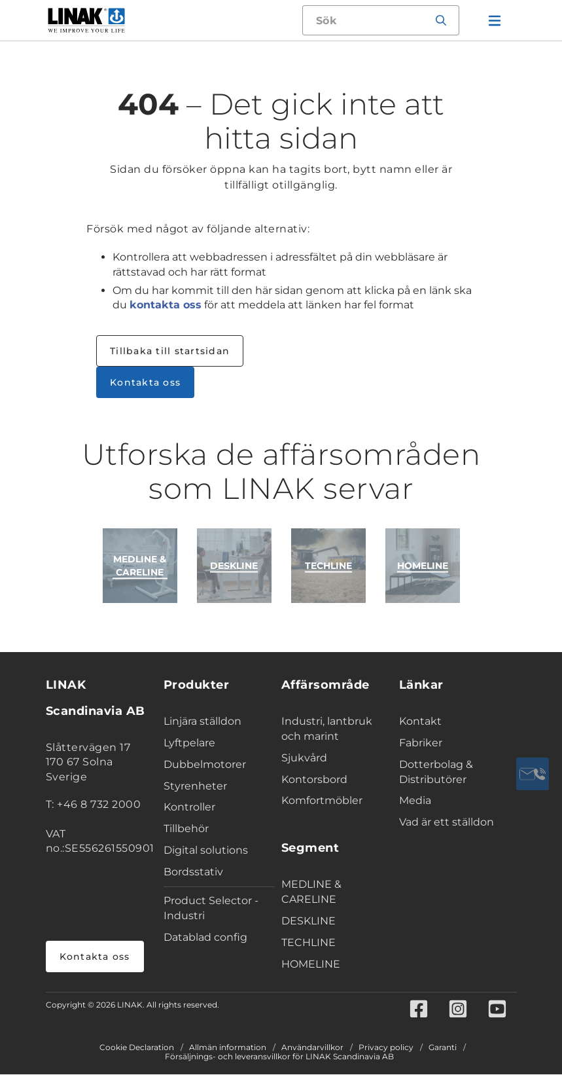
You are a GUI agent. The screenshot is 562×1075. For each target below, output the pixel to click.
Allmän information (227, 1048)
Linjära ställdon (202, 721)
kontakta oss (166, 305)
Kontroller (189, 807)
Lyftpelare (189, 743)
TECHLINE (308, 942)
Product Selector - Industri (211, 908)
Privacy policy (386, 1048)
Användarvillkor (312, 1048)
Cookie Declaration (136, 1048)
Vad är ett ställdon (446, 822)
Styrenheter (195, 786)
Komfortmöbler (321, 800)
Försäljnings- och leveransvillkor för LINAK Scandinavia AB (279, 1057)
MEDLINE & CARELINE (311, 891)
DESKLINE (308, 921)
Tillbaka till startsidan (170, 351)
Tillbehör (186, 828)
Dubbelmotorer (205, 764)
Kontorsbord (314, 779)
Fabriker (420, 743)
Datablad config (205, 937)
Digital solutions (206, 850)
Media (415, 800)
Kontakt (420, 721)
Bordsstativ (193, 871)
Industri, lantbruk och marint (326, 728)
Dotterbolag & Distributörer (436, 772)
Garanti (443, 1048)
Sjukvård (304, 758)
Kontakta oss (145, 382)
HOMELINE (310, 964)
